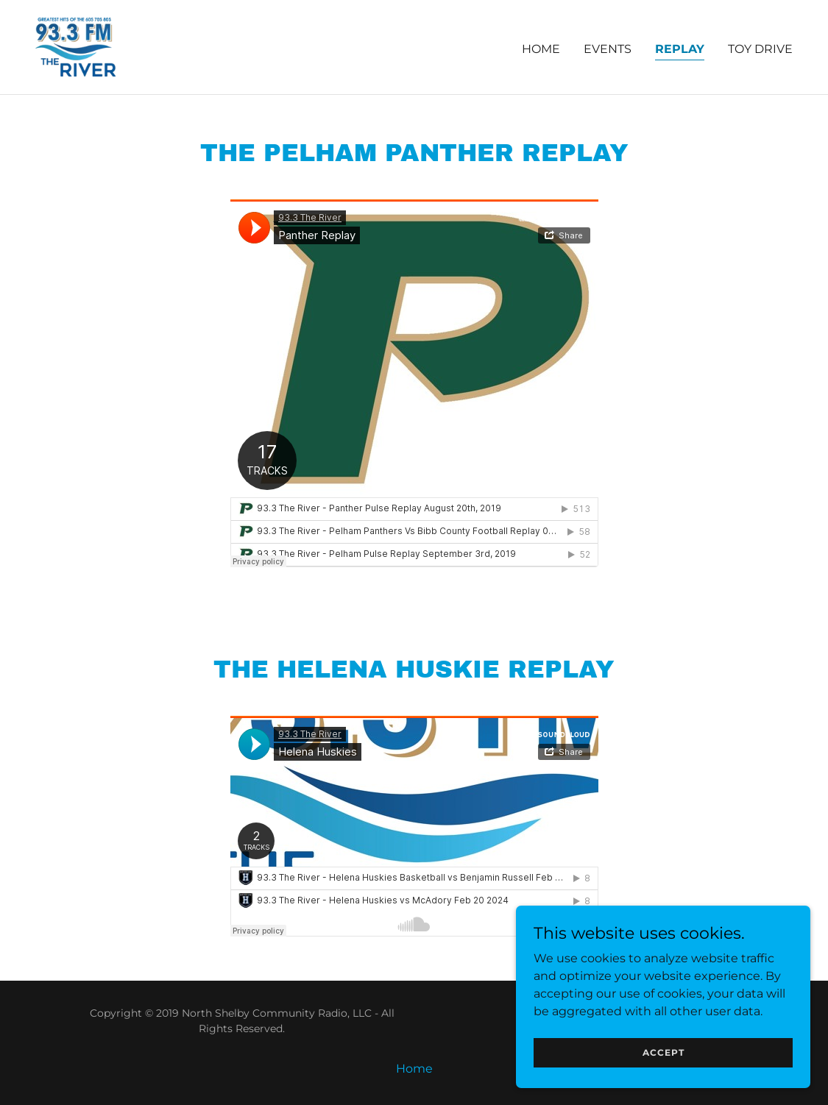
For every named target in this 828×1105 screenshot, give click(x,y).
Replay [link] (679, 49)
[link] (75, 46)
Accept (663, 1052)
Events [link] (607, 49)
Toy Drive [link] (760, 49)
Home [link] (541, 49)
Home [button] (414, 1069)
